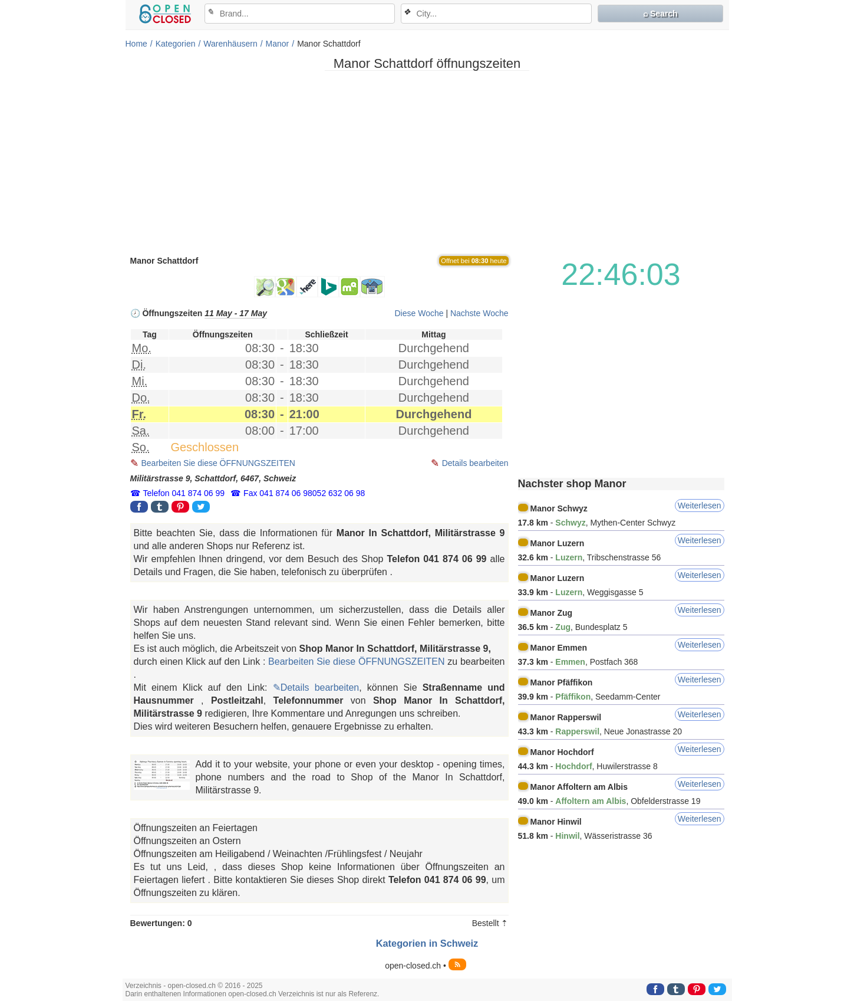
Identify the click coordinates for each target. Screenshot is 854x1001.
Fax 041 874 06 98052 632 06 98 (304, 493)
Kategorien (176, 43)
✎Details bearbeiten (316, 687)
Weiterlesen (699, 505)
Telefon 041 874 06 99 (184, 493)
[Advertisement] (427, 162)
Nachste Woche (479, 313)
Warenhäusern (230, 43)
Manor (277, 43)
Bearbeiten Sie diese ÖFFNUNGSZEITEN (218, 463)
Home (136, 43)
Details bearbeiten (475, 463)
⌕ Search (660, 13)
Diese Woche (418, 313)
